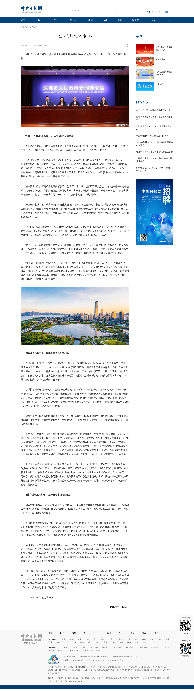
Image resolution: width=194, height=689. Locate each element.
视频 (90, 20)
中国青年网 (116, 648)
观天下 (135, 20)
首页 (23, 20)
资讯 (55, 20)
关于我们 (25, 643)
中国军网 (61, 651)
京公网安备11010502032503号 (72, 660)
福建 (144, 639)
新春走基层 (160, 59)
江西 (152, 639)
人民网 (64, 648)
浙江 (136, 639)
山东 (160, 639)
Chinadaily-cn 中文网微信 (185, 648)
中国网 (83, 648)
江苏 (128, 639)
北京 (63, 639)
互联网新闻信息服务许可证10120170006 (93, 656)
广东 (66, 642)
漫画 (120, 20)
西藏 (121, 642)
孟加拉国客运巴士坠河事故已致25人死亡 (154, 152)
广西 (74, 642)
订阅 (167, 11)
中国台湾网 (142, 648)
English (149, 11)
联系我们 (34, 643)
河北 (79, 639)
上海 (120, 639)
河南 (167, 639)
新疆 (137, 642)
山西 (87, 639)
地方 (153, 20)
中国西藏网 (155, 648)
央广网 (167, 648)
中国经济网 (129, 648)
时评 (62, 633)
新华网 (74, 648)
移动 (159, 11)
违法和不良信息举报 (69, 656)
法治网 (98, 651)
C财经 (73, 20)
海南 (82, 642)
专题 (139, 36)
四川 (97, 642)
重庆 (90, 642)
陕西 (129, 642)
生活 (97, 633)
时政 (38, 20)
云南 (113, 642)
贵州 (105, 642)
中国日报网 (25, 27)
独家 (144, 633)
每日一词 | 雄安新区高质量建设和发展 (153, 110)
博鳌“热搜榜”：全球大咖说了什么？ (152, 136)
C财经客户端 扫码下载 (185, 625)
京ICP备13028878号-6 (115, 660)
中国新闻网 (74, 651)
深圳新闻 (33, 27)
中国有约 (159, 84)
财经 (86, 633)
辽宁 (95, 639)
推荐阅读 (142, 102)
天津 (71, 639)
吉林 (103, 639)
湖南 (58, 642)
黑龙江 (111, 639)
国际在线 (94, 648)
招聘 (156, 633)
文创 (168, 20)
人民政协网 (87, 651)
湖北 (50, 642)
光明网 (51, 651)
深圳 (145, 642)
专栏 (105, 20)
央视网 (105, 648)
